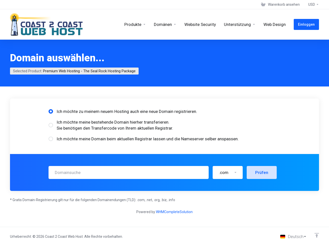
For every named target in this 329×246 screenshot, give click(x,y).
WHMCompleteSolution (174, 212)
